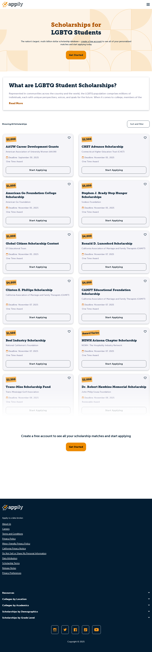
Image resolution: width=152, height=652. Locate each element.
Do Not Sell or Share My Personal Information (24, 553)
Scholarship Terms (11, 563)
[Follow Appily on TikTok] (85, 629)
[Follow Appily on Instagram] (54, 629)
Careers (6, 529)
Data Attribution (9, 558)
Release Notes (9, 568)
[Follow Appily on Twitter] (65, 629)
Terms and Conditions (12, 533)
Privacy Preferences (11, 573)
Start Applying (38, 170)
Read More (16, 103)
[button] (69, 137)
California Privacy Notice (14, 548)
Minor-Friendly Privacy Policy (16, 543)
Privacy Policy (9, 538)
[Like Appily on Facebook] (75, 629)
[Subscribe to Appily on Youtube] (96, 629)
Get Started (76, 55)
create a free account (91, 41)
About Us (6, 524)
